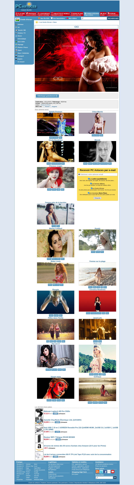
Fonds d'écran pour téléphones (80, 469)
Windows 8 (20, 468)
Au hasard (21, 62)
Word (35, 464)
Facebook (29, 479)
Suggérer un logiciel (54, 468)
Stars (60, 137)
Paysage (20, 44)
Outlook (28, 475)
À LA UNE (20, 14)
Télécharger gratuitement (47, 96)
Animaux (20, 24)
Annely (97, 228)
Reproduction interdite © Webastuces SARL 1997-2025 (90, 483)
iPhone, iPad (29, 466)
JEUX (103, 14)
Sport (20, 50)
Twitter (28, 477)
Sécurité (36, 475)
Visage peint (56, 377)
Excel (35, 466)
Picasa (36, 477)
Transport (21, 56)
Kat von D (56, 344)
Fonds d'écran (26, 19)
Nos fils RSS (44, 18)
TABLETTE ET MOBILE (60, 14)
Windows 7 (20, 470)
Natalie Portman (55, 112)
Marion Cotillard (55, 228)
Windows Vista (21, 472)
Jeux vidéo (21, 41)
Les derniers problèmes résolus (104, 464)
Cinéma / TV (22, 33)
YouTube (36, 474)
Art (19, 27)
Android (28, 464)
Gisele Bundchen (56, 140)
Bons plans (75, 474)
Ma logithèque (52, 469)
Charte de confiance (34, 483)
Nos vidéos (73, 18)
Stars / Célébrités (23, 53)
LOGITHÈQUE (44, 14)
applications (78, 464)
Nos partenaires (63, 483)
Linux (18, 475)
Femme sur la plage (97, 261)
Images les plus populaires (55, 476)
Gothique (97, 377)
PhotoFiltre (20, 479)
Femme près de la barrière (55, 202)
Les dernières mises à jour (55, 464)
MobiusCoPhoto (46, 105)
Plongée (55, 290)
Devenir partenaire (52, 483)
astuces (84, 464)
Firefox (28, 472)
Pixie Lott (97, 344)
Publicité (43, 483)
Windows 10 (20, 466)
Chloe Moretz (97, 112)
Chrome (28, 470)
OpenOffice (37, 468)
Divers (20, 36)
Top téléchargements (54, 466)
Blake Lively (56, 261)
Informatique (22, 39)
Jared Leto (97, 318)
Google (36, 472)
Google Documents (39, 470)
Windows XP (20, 474)
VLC (18, 477)
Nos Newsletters (59, 18)
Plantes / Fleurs (23, 47)
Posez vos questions (101, 466)
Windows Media (38, 479)
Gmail (27, 474)
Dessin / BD (22, 30)
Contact (71, 483)
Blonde (97, 140)
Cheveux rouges (55, 166)
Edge (27, 468)
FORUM (113, 14)
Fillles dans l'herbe (55, 318)
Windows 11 (20, 464)
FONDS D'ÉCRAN (91, 14)
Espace (20, 59)
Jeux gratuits (52, 478)
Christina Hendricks (97, 290)
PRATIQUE (31, 14)
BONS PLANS (77, 14)
